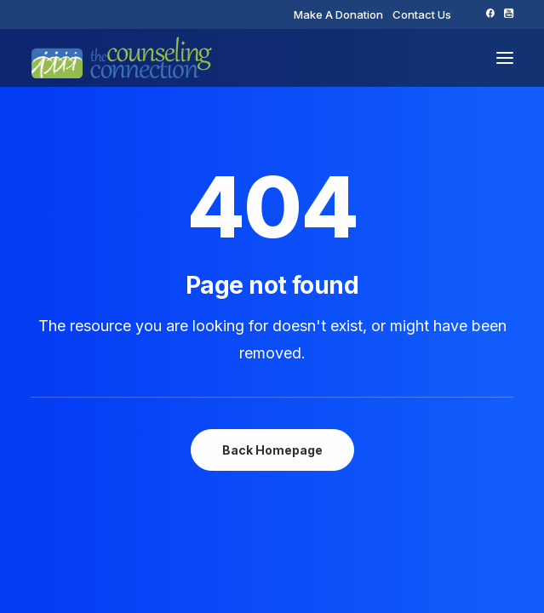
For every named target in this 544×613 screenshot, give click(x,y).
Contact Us (421, 14)
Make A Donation (338, 14)
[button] (490, 13)
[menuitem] (338, 14)
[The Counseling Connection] (122, 58)
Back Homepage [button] (272, 450)
